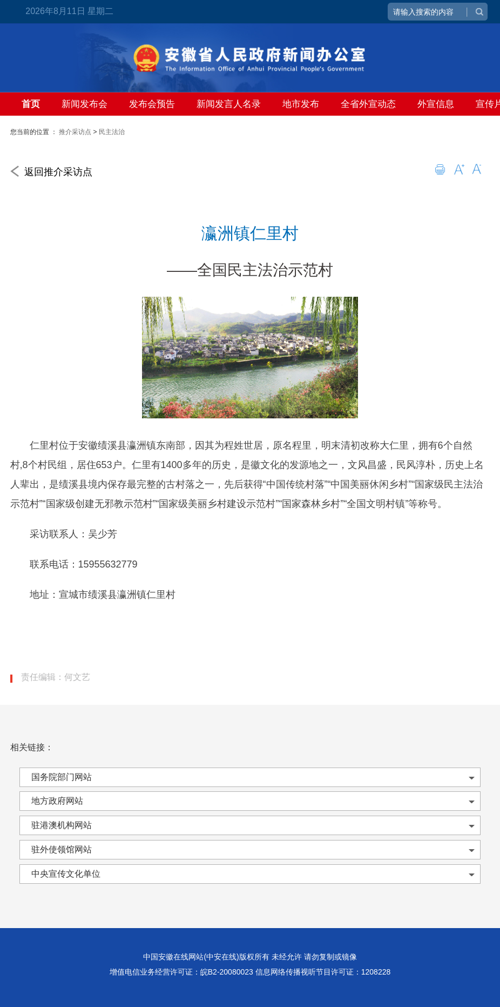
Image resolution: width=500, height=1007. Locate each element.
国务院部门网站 (61, 777)
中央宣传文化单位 (65, 873)
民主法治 (112, 132)
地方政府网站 (57, 800)
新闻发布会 (84, 104)
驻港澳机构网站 (61, 825)
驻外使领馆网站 (61, 849)
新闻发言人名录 (229, 104)
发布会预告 (152, 104)
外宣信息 (435, 104)
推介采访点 (75, 132)
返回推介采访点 (51, 171)
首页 (31, 104)
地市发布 (300, 104)
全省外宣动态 (368, 104)
